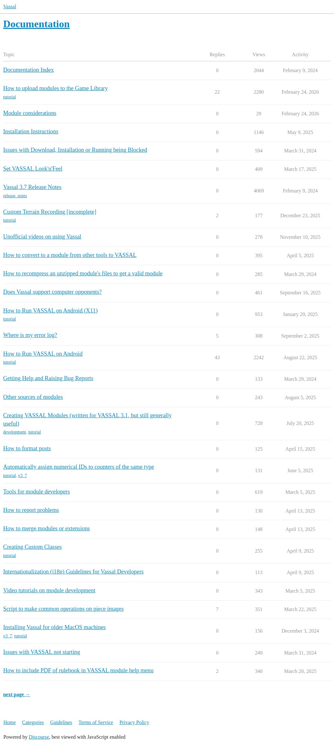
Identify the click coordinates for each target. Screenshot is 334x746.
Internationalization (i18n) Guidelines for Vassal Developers (73, 571)
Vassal (9, 6)
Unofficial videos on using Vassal (42, 236)
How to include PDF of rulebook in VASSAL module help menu (78, 670)
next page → (16, 694)
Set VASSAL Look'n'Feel (32, 168)
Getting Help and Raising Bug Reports (48, 378)
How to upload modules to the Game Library (55, 88)
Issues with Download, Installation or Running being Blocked (75, 150)
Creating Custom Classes (32, 547)
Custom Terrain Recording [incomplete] (49, 212)
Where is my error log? (30, 335)
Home (9, 722)
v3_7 (22, 475)
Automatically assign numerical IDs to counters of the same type (78, 467)
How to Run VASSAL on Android (42, 354)
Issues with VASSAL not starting (41, 652)
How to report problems (31, 510)
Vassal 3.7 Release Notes (32, 187)
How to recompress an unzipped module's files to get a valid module (82, 273)
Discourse (39, 737)
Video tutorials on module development (49, 590)
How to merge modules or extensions (46, 528)
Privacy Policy (134, 722)
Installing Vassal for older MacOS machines (54, 627)
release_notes (15, 195)
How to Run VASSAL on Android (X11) (50, 310)
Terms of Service (96, 722)
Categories (33, 722)
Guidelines (61, 722)
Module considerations (29, 113)
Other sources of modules (33, 397)
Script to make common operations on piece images (63, 609)
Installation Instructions (30, 131)
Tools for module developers (36, 491)
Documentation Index (28, 70)
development (14, 432)
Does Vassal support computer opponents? (52, 292)
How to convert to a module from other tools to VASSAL (70, 255)
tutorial (9, 97)
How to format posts (27, 448)
